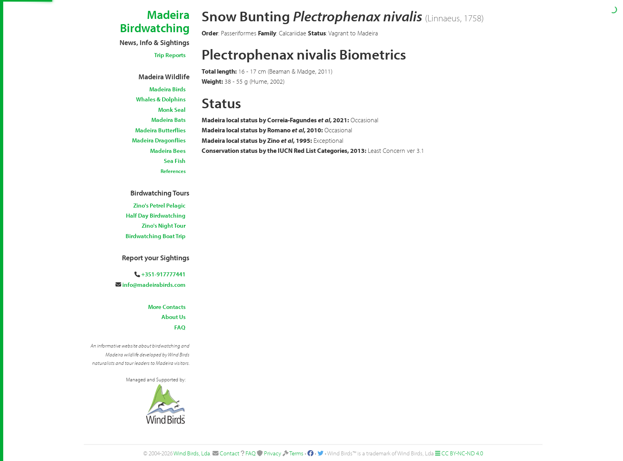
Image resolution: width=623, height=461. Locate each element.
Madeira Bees (168, 150)
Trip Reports (170, 55)
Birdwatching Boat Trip (156, 236)
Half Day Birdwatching (156, 215)
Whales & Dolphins (161, 99)
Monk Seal (172, 109)
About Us (173, 317)
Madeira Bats (168, 119)
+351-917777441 (163, 274)
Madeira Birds (167, 89)
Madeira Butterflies (160, 130)
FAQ (180, 327)
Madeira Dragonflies (159, 140)
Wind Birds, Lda (191, 453)
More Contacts (167, 307)
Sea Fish (175, 161)
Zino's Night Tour (164, 225)
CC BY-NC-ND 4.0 (462, 453)
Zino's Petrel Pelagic (159, 205)
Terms (296, 453)
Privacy (272, 453)
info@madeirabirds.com (154, 284)
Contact (229, 453)
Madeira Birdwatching (155, 21)
